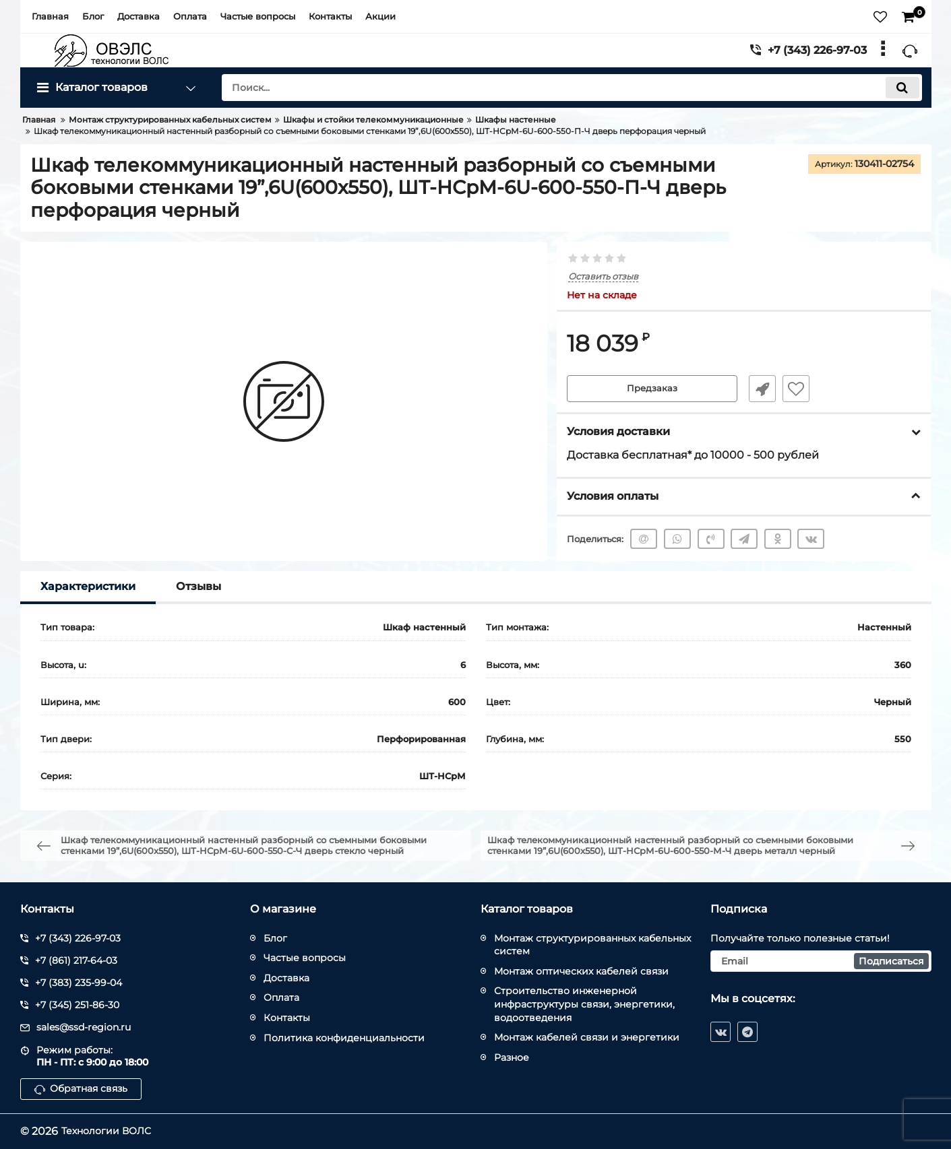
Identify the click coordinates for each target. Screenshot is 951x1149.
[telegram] (747, 1032)
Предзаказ (652, 389)
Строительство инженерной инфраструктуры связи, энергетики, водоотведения (584, 1004)
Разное (511, 1057)
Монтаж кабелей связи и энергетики (586, 1037)
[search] (572, 87)
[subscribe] (820, 961)
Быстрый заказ (757, 389)
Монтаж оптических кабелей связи (581, 971)
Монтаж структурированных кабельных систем (592, 945)
